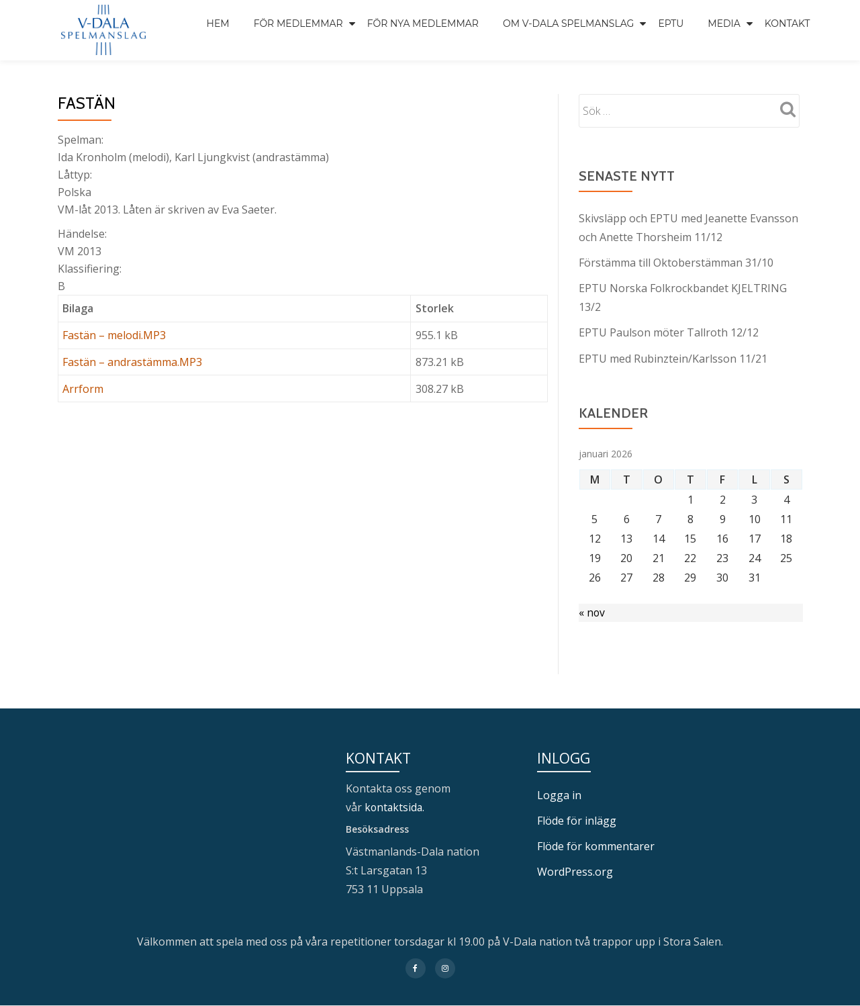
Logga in (559, 795)
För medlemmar (298, 23)
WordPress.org (575, 871)
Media (724, 23)
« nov (592, 612)
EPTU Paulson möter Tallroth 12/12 (669, 332)
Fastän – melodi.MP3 (114, 335)
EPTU (670, 23)
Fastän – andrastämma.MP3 (132, 362)
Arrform (82, 388)
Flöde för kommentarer (596, 846)
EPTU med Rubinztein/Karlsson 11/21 (673, 358)
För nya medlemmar (423, 23)
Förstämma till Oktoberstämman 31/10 (676, 262)
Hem (218, 23)
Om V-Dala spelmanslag (568, 23)
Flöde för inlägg (576, 820)
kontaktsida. (397, 807)
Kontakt (787, 23)
